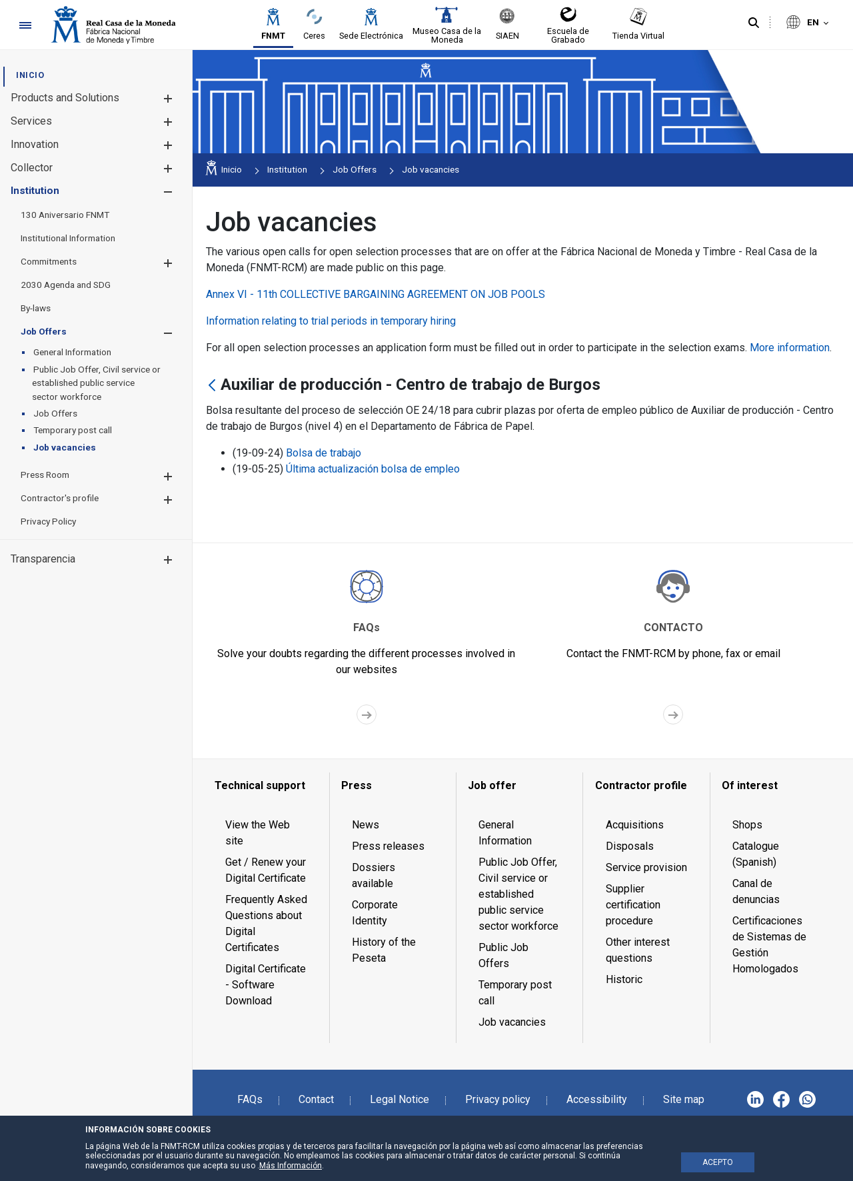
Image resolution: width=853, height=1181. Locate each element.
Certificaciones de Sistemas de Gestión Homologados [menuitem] (769, 944)
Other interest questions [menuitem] (638, 950)
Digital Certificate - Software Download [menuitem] (265, 984)
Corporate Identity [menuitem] (375, 912)
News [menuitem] (365, 824)
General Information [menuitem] (505, 832)
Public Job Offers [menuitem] (503, 955)
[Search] (754, 23)
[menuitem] (30, 75)
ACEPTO (717, 1162)
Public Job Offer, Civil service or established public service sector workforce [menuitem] (518, 894)
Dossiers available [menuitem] (373, 875)
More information (790, 347)
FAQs (250, 1099)
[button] (168, 98)
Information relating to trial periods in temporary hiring (331, 321)
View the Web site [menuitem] (257, 832)
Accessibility (596, 1099)
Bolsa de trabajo (323, 453)
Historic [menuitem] (624, 979)
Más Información (290, 1165)
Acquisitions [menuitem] (635, 824)
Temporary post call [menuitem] (515, 992)
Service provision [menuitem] (646, 867)
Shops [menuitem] (747, 824)
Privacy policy (497, 1099)
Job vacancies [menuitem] (512, 1022)
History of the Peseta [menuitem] (384, 950)
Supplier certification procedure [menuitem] (633, 904)
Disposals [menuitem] (630, 846)
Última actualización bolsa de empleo (373, 469)
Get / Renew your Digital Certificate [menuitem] (265, 870)
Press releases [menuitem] (388, 846)
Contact (316, 1099)
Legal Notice (399, 1099)
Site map (683, 1099)
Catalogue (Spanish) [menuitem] (755, 854)
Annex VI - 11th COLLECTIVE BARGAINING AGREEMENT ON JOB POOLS (375, 294)
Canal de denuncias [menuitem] (756, 891)
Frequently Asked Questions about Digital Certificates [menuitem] (266, 923)
